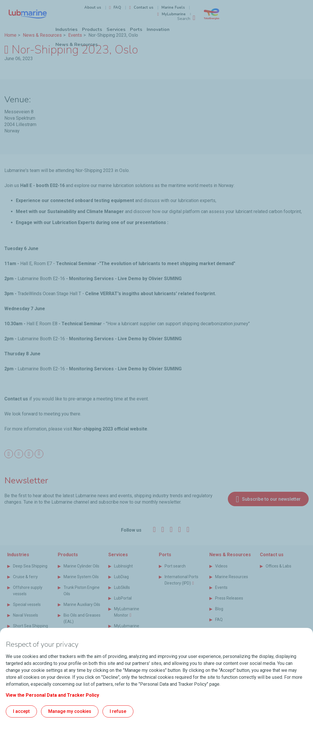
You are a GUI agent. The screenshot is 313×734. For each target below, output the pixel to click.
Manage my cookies (69, 711)
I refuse (118, 711)
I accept (21, 711)
